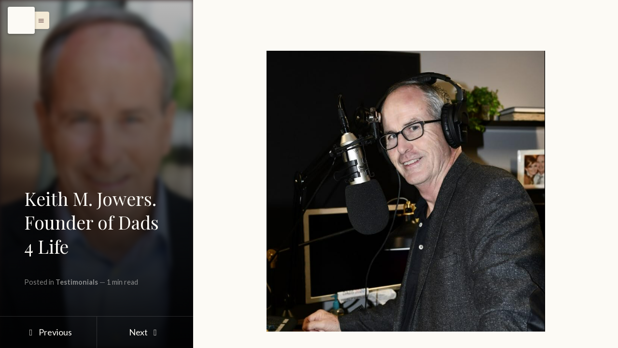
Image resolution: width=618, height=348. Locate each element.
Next (145, 332)
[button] (38, 20)
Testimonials (77, 282)
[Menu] (21, 20)
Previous (48, 332)
